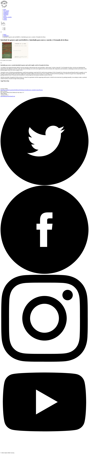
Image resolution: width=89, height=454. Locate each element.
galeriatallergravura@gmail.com (8, 96)
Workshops (21, 90)
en (4, 29)
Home (4, 34)
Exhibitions (5, 35)
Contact (37, 90)
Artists (25, 90)
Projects (41, 90)
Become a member (31, 90)
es (4, 28)
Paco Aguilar (6, 90)
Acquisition (11, 90)
